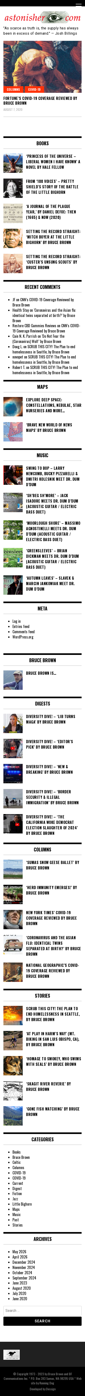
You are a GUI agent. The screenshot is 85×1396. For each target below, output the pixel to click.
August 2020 (21, 1288)
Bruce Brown (21, 1157)
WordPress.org (22, 637)
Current (17, 1183)
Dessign (51, 1388)
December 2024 (23, 1262)
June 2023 (19, 1283)
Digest (17, 1188)
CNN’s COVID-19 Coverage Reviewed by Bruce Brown (43, 302)
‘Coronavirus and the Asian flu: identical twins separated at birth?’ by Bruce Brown (44, 315)
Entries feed (20, 626)
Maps (16, 1209)
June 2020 (19, 1298)
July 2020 (19, 1293)
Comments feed (23, 631)
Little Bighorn (22, 1204)
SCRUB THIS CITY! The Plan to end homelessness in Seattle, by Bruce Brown (43, 349)
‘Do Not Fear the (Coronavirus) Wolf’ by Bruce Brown (38, 338)
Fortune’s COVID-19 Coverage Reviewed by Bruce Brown (40, 101)
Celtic (16, 1162)
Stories (17, 1225)
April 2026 (19, 1257)
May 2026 (19, 1251)
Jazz (15, 1198)
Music (16, 1214)
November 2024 (23, 1267)
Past (15, 1219)
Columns (13, 89)
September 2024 (24, 1278)
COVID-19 (34, 89)
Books (16, 1152)
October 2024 (22, 1272)
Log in (16, 621)
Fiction (17, 1193)
